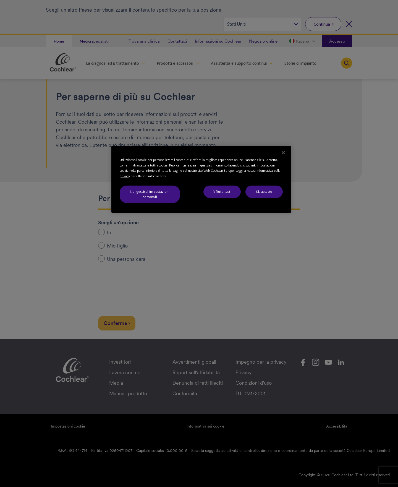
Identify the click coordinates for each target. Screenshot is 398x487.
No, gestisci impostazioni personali (149, 194)
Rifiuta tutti (222, 191)
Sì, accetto (264, 191)
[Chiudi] (283, 153)
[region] (201, 179)
